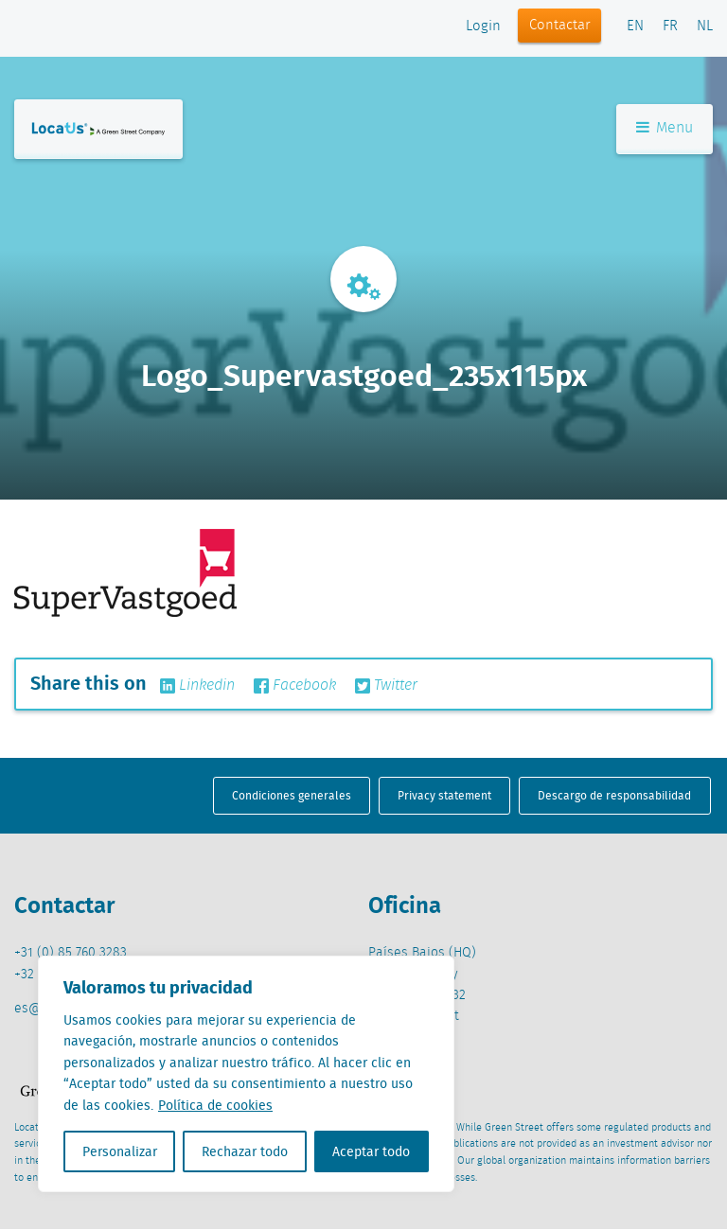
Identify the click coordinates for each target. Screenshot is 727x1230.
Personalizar (119, 1151)
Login (483, 26)
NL (705, 26)
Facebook (295, 685)
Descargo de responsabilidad (614, 795)
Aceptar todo (371, 1151)
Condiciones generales (291, 795)
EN (635, 26)
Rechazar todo (245, 1151)
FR (670, 26)
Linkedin (197, 685)
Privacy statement (444, 795)
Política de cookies (215, 1105)
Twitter (386, 685)
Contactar (560, 25)
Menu (664, 131)
